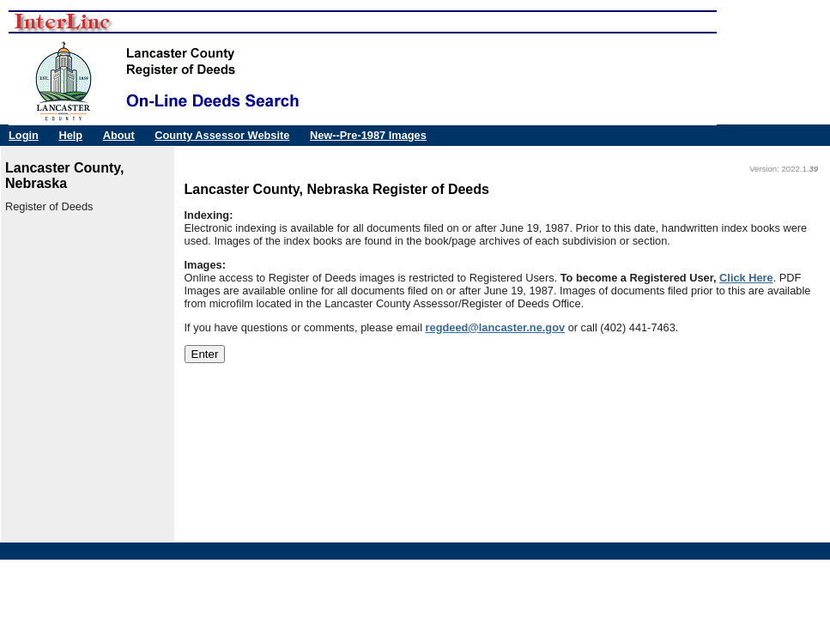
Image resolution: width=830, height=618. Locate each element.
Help (70, 135)
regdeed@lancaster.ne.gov (496, 327)
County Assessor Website (221, 135)
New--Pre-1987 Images (368, 135)
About (119, 135)
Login (24, 135)
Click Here (746, 277)
